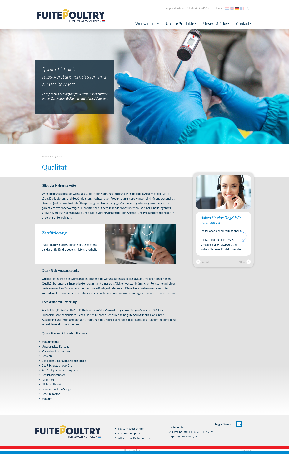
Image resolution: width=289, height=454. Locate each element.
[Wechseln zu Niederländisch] (227, 8)
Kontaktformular (231, 249)
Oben (245, 261)
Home (218, 8)
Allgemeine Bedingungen (134, 438)
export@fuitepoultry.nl (223, 244)
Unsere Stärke (216, 24)
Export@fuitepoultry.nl (183, 436)
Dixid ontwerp (247, 450)
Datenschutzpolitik (130, 433)
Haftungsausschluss (131, 428)
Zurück (202, 261)
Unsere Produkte (181, 24)
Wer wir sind (147, 24)
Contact (244, 24)
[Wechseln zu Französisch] (242, 8)
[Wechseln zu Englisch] (232, 8)
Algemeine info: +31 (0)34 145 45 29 (187, 8)
